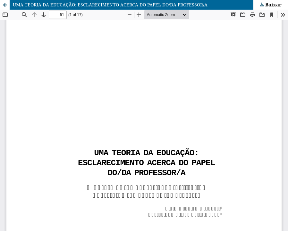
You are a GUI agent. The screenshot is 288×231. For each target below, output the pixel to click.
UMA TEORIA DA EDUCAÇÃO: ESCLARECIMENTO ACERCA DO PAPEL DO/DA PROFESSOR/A (110, 5)
